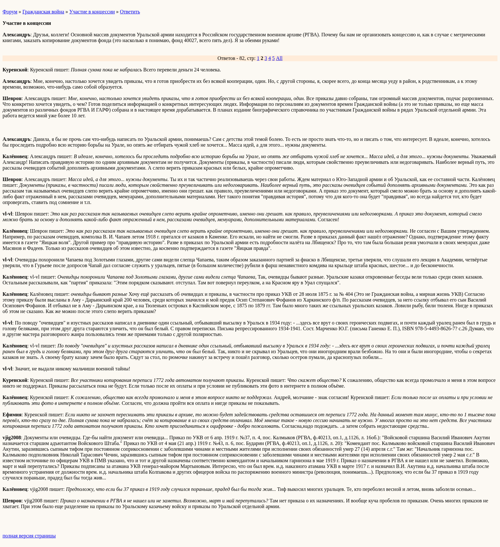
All (279, 58)
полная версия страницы (29, 535)
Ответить (130, 11)
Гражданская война (43, 11)
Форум (10, 11)
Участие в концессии (92, 11)
